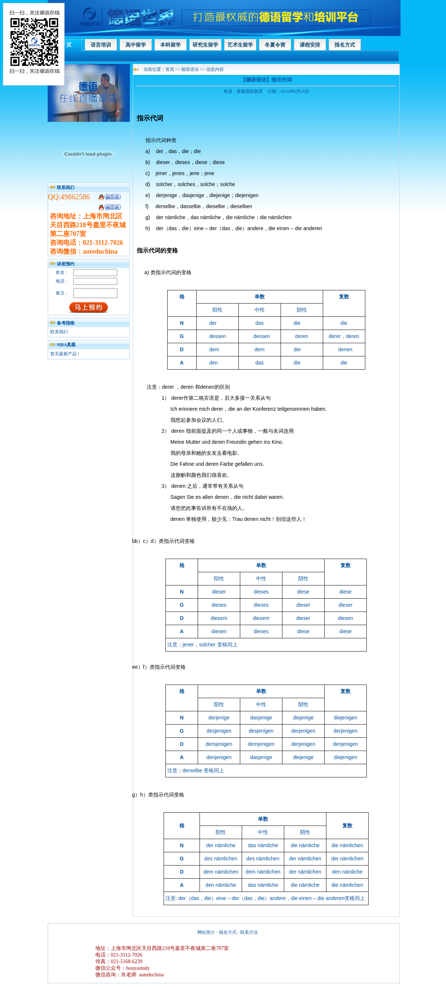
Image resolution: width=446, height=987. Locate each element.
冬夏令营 (275, 45)
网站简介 (206, 932)
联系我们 (59, 331)
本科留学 (170, 45)
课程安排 (310, 45)
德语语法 (190, 69)
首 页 (66, 45)
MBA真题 (66, 344)
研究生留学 (205, 45)
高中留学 (135, 45)
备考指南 (65, 323)
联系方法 (249, 932)
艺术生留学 (240, 45)
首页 (169, 69)
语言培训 (101, 45)
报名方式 (344, 45)
